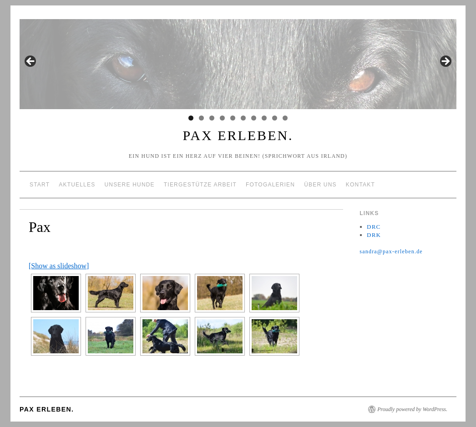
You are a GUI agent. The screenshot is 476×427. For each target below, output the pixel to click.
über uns (320, 184)
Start (40, 184)
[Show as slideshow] (59, 266)
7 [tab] (253, 118)
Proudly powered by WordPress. (412, 409)
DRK (374, 234)
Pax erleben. (237, 135)
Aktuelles (77, 184)
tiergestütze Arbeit (200, 184)
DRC (374, 226)
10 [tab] (285, 118)
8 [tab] (264, 118)
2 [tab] (201, 118)
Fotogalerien (270, 184)
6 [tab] (243, 118)
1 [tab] (190, 118)
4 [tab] (222, 118)
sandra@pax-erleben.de (391, 251)
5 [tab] (232, 118)
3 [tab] (211, 118)
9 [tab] (274, 118)
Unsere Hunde (129, 184)
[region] (238, 64)
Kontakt (360, 184)
